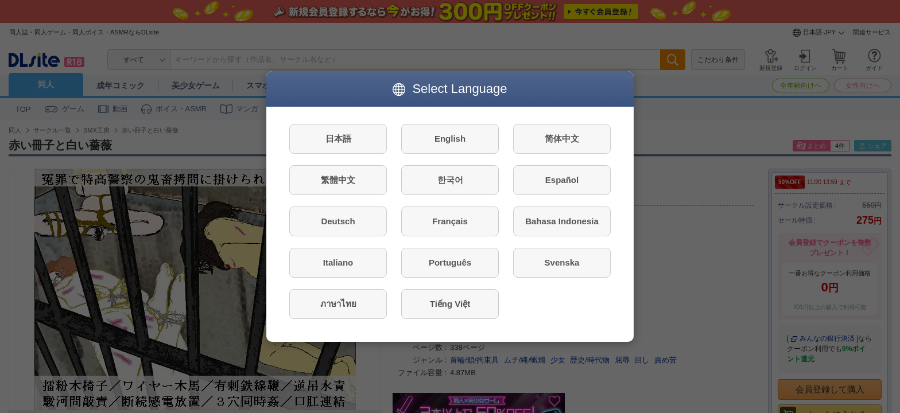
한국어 (450, 180)
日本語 (338, 138)
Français (450, 221)
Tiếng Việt (450, 304)
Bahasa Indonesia (562, 221)
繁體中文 (338, 180)
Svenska (562, 262)
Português (450, 262)
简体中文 (562, 138)
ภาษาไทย (338, 304)
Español (562, 180)
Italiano (338, 262)
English (450, 138)
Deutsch (338, 221)
